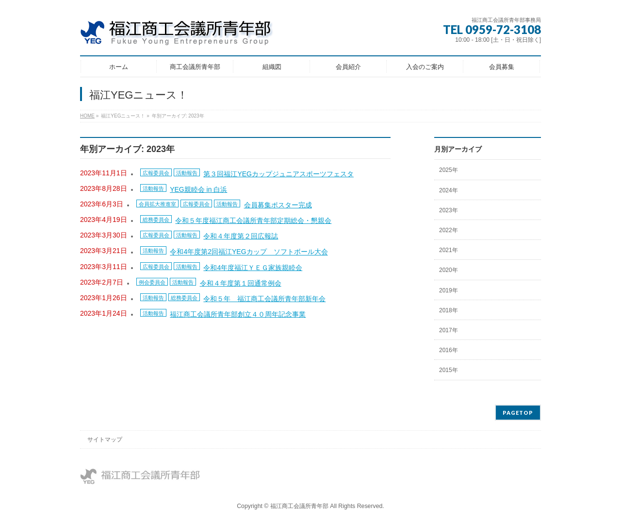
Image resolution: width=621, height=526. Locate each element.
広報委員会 (156, 173)
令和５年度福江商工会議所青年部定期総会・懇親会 (253, 220)
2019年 (448, 290)
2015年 (448, 370)
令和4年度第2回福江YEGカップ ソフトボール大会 (248, 252)
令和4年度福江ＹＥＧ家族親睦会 (252, 267)
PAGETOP (518, 412)
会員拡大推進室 (157, 204)
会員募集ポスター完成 (278, 205)
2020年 (448, 270)
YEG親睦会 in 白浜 (198, 189)
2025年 (448, 170)
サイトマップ (104, 439)
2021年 (448, 250)
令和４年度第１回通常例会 (240, 283)
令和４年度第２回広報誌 (240, 236)
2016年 (448, 350)
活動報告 (186, 173)
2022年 (448, 230)
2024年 (448, 190)
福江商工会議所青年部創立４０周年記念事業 (238, 314)
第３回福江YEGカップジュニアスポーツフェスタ (278, 174)
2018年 (448, 310)
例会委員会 (152, 282)
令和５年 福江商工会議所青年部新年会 (264, 299)
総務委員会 (156, 219)
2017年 (448, 330)
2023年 (448, 210)
